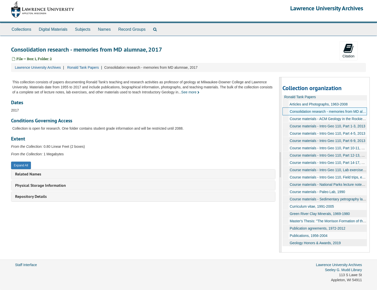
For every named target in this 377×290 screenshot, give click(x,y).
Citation (348, 50)
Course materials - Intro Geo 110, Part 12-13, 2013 (329, 155)
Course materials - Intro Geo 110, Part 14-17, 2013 (329, 163)
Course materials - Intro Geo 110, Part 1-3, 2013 (327, 126)
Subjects (82, 29)
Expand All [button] (21, 165)
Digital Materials (53, 29)
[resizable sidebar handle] (280, 164)
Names (104, 29)
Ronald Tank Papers (83, 67)
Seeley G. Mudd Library (343, 270)
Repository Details (31, 196)
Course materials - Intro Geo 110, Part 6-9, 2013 (327, 141)
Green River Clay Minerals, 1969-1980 (320, 214)
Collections (21, 29)
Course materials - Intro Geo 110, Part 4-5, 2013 (327, 133)
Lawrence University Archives (326, 8)
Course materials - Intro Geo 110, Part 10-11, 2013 (329, 148)
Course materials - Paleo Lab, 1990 (317, 192)
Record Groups (132, 29)
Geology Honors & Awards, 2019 (315, 243)
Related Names (28, 174)
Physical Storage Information (40, 185)
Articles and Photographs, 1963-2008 (318, 104)
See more (190, 92)
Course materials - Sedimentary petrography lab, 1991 (332, 199)
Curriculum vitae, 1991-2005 (312, 206)
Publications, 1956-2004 (308, 236)
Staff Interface (26, 265)
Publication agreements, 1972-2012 (317, 228)
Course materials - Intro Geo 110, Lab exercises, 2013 (332, 170)
